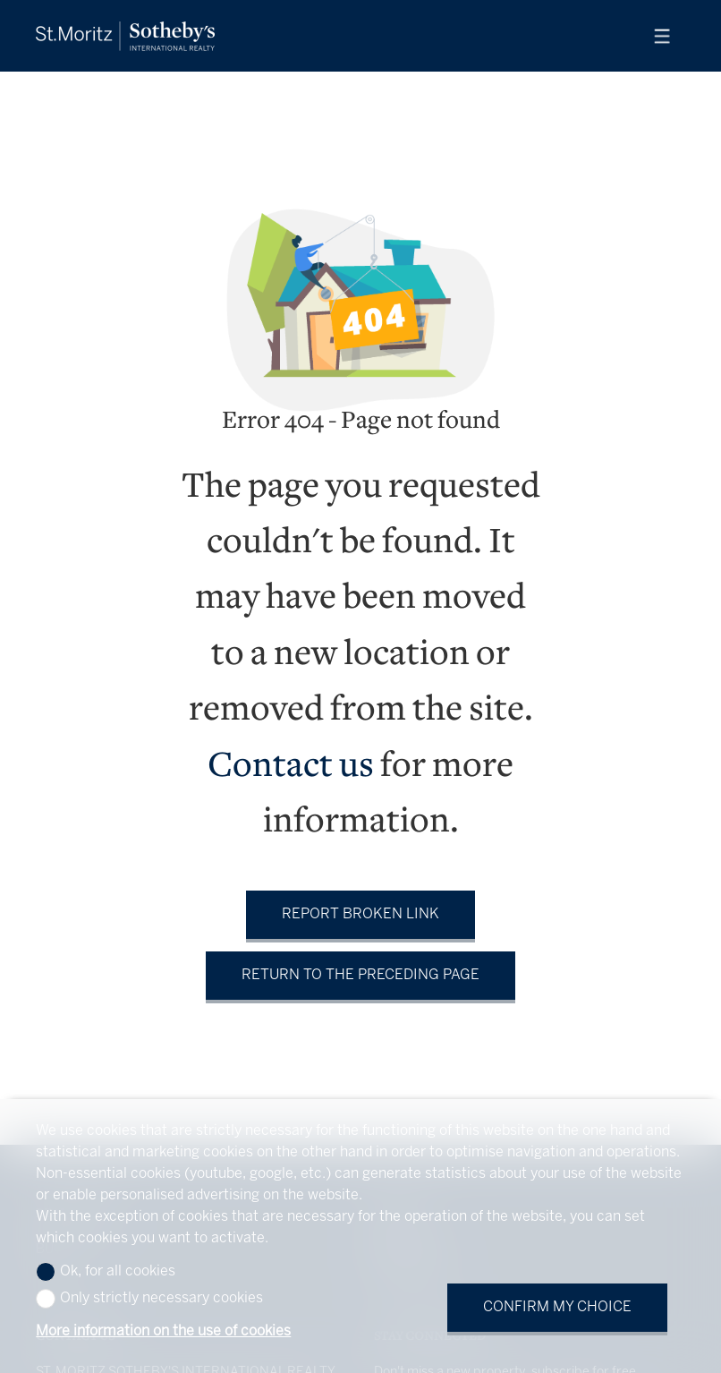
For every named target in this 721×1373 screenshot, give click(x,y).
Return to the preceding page (360, 975)
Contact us (291, 767)
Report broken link (360, 914)
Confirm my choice (557, 1307)
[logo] (125, 36)
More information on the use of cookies (163, 1331)
